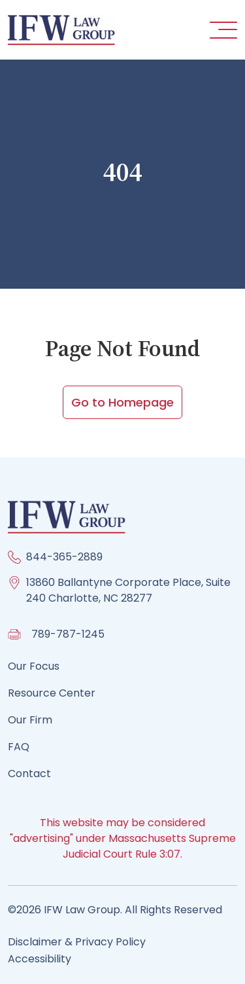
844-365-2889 (64, 556)
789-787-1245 (68, 634)
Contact (29, 773)
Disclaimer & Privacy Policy (77, 941)
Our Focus (33, 666)
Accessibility (39, 958)
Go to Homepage (122, 402)
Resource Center (51, 693)
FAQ (18, 746)
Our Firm (30, 719)
